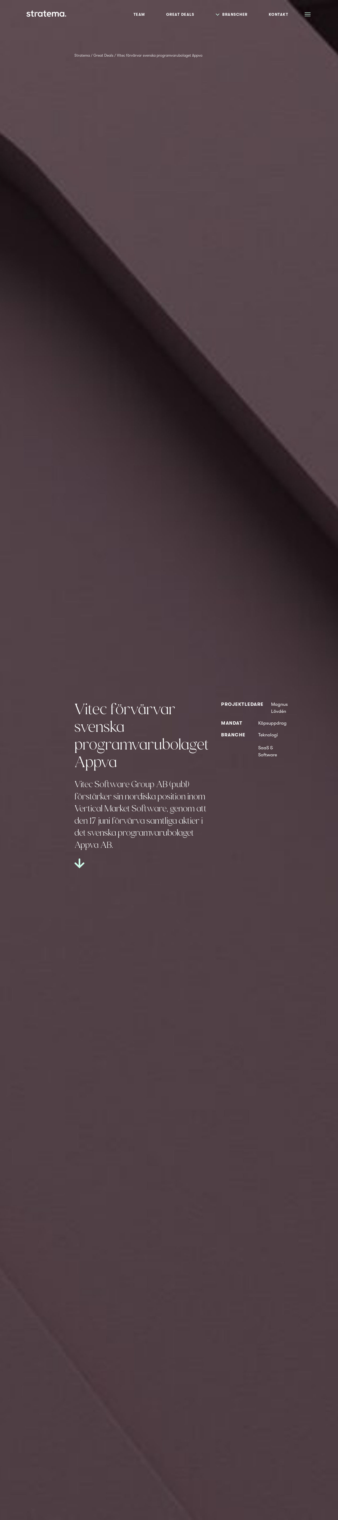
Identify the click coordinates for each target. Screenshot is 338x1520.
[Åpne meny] (307, 14)
